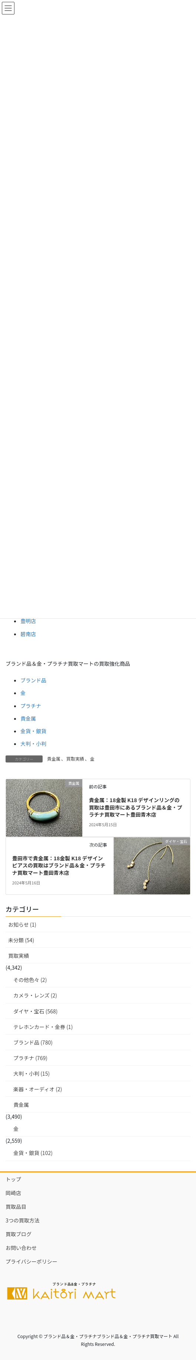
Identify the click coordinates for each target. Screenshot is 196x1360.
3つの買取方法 (23, 1220)
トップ (13, 1179)
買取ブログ (18, 1234)
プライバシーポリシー (31, 1261)
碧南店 (28, 634)
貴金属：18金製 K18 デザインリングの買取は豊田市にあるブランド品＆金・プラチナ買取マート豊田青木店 (135, 807)
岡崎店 (13, 1193)
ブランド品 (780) (33, 1042)
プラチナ (30, 705)
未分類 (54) (21, 940)
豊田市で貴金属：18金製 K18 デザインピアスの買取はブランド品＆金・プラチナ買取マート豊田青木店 (59, 865)
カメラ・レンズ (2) (35, 995)
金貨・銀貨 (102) (33, 1153)
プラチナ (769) (30, 1058)
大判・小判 (33, 743)
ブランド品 (33, 680)
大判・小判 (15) (31, 1073)
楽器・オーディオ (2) (37, 1089)
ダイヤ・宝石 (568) (35, 1011)
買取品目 (16, 1206)
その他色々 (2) (30, 979)
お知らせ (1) (22, 924)
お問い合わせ (21, 1247)
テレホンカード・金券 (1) (43, 1026)
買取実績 (75, 758)
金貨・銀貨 (33, 731)
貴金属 (28, 718)
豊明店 (28, 621)
